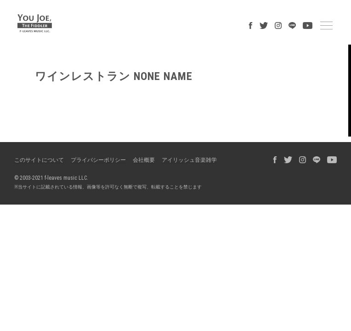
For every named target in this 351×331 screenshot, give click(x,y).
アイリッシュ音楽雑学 (189, 160)
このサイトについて (39, 160)
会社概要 (144, 160)
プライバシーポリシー (98, 160)
